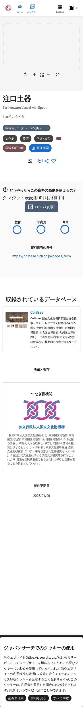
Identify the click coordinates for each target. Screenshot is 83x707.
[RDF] (29, 161)
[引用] (39, 161)
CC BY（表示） (41, 206)
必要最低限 (16, 698)
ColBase (36, 312)
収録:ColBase (14, 148)
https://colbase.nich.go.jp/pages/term (41, 256)
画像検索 (40, 148)
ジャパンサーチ (8, 8)
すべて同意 (61, 698)
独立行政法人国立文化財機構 (42, 427)
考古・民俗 (44, 138)
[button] (74, 8)
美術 (26, 138)
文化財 (10, 138)
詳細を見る (38, 698)
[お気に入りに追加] (53, 161)
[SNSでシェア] (46, 161)
